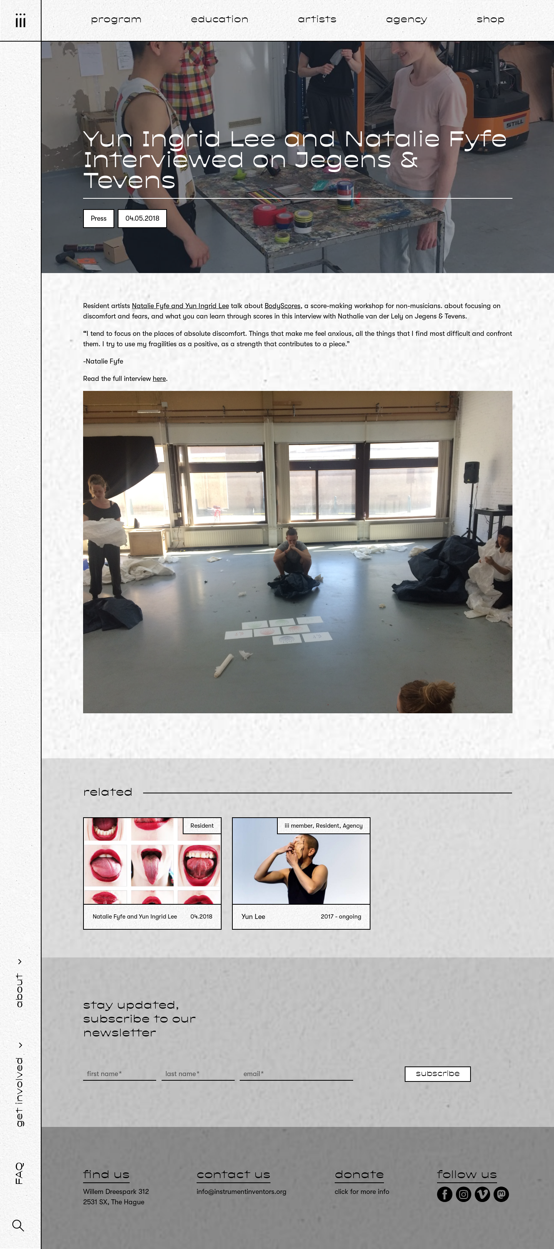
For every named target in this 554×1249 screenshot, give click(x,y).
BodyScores (282, 306)
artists (317, 20)
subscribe (438, 1074)
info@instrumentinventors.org (242, 1191)
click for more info (362, 1191)
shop (491, 20)
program (116, 20)
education (220, 20)
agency (406, 20)
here (159, 378)
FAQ (20, 1173)
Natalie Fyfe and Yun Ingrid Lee (180, 306)
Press (99, 218)
